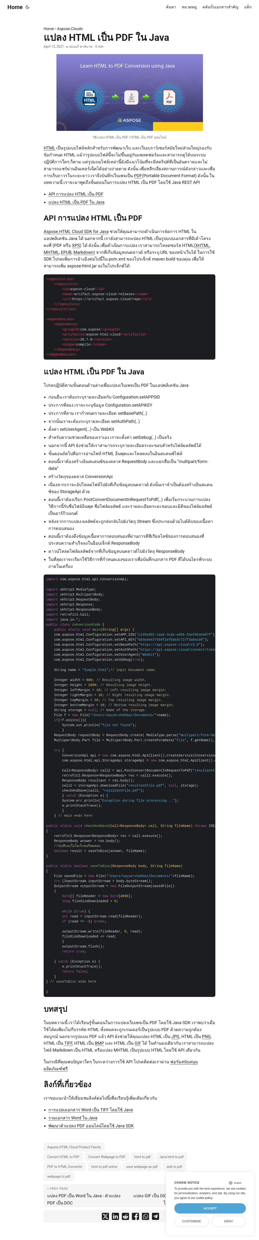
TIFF (68, 1043)
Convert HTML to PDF (63, 1157)
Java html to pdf (172, 1157)
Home (15, 7)
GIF (138, 1043)
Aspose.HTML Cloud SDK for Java (76, 231)
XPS (76, 245)
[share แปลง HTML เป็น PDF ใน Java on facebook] (135, 1217)
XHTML (202, 245)
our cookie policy (201, 1198)
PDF (138, 175)
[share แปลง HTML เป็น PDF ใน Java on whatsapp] (145, 1217)
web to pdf (174, 1167)
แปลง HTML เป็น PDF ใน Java (76, 202)
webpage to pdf (58, 1176)
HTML (49, 147)
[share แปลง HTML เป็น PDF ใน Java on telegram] (155, 1217)
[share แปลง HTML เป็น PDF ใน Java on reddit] (125, 1217)
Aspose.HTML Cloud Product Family (74, 1147)
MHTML (51, 252)
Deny (228, 1221)
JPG (175, 1036)
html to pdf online (104, 1167)
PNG (206, 1036)
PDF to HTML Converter (64, 1167)
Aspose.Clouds (70, 29)
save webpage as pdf (141, 1167)
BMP (99, 1043)
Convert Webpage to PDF (106, 1157)
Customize (191, 1221)
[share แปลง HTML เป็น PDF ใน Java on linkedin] (115, 1217)
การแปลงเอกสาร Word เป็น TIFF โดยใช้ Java (90, 1109)
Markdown (83, 252)
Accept (210, 1208)
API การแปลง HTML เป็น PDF (76, 194)
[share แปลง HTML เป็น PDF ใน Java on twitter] (105, 1217)
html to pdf (143, 1157)
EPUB (66, 252)
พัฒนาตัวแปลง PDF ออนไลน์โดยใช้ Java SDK (91, 1125)
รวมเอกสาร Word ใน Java (72, 1117)
